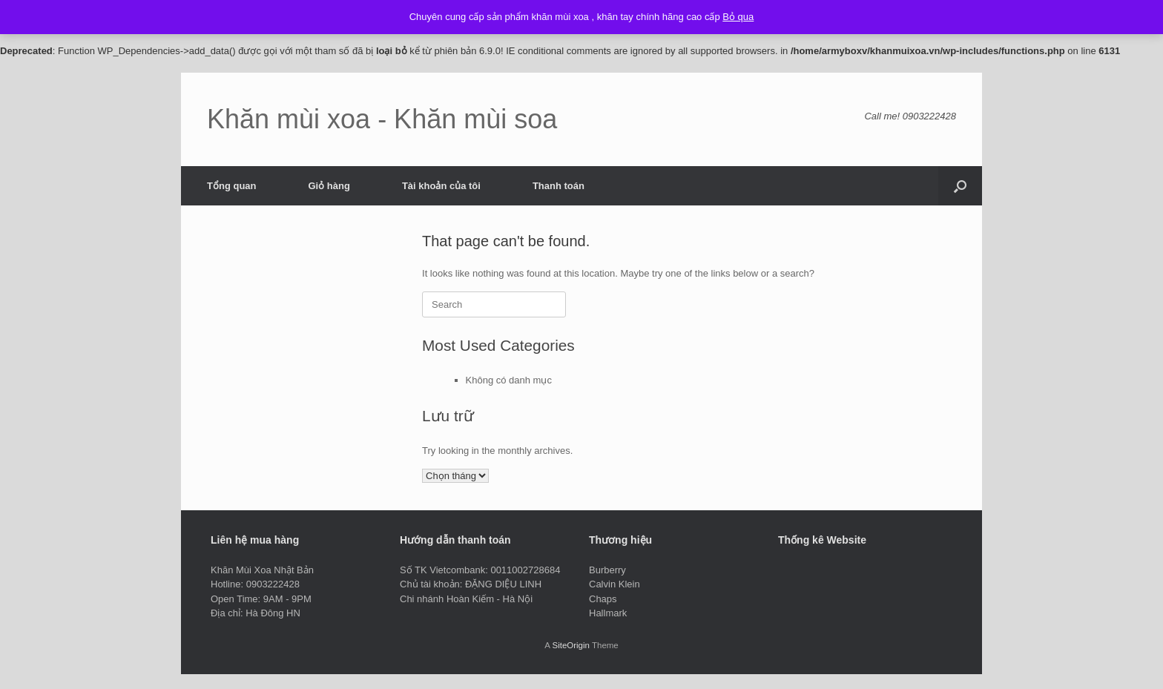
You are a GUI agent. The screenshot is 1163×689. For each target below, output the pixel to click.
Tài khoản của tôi (441, 185)
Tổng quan (232, 185)
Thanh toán (558, 185)
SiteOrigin (571, 645)
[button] (960, 185)
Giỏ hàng (329, 185)
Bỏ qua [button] (738, 16)
